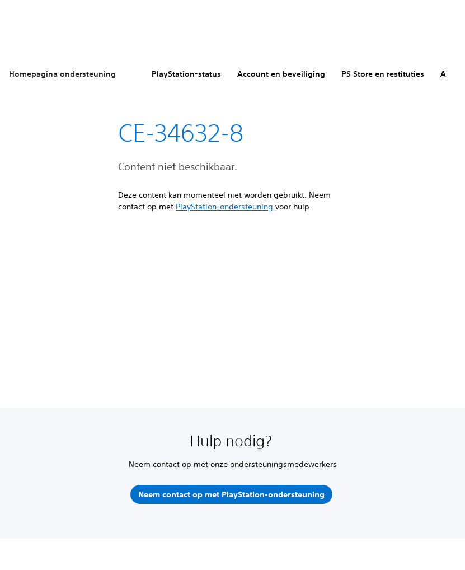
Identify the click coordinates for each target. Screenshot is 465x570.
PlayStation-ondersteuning (224, 207)
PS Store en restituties (382, 74)
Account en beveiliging (281, 74)
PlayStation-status (186, 74)
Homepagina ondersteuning (62, 74)
